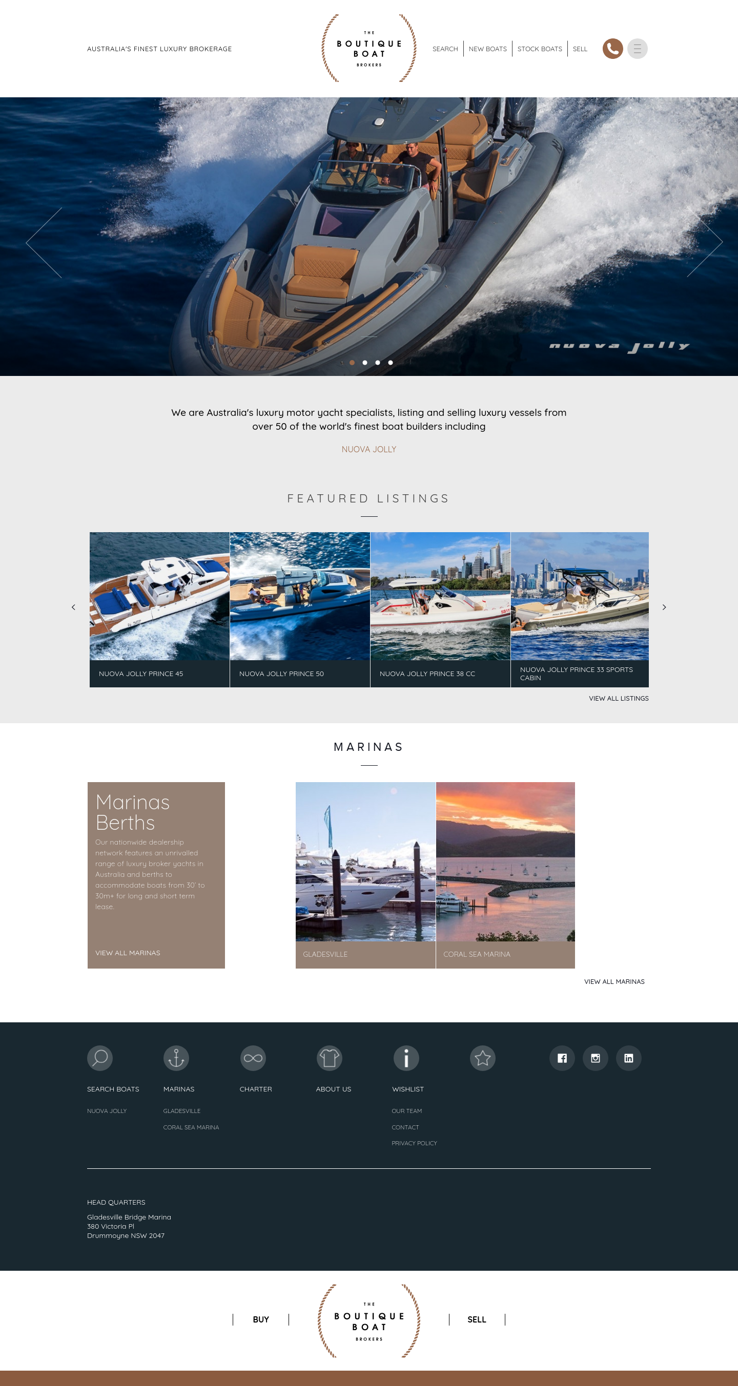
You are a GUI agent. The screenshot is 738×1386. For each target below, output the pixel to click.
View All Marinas (127, 952)
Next (664, 607)
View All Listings (619, 698)
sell (476, 1319)
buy (261, 1319)
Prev (73, 607)
